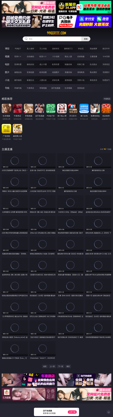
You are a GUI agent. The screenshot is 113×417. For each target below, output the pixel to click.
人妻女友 (43, 80)
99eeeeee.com (56, 33)
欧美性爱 (55, 64)
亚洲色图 (30, 72)
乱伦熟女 (93, 64)
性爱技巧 (106, 80)
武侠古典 (55, 80)
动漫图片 (55, 72)
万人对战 (43, 48)
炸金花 (81, 48)
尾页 (68, 366)
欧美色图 (43, 72)
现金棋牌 (93, 48)
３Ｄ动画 (55, 56)
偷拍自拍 (30, 64)
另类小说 (80, 80)
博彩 (7, 48)
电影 (7, 64)
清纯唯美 (80, 72)
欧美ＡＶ (43, 56)
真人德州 (30, 48)
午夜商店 (30, 88)
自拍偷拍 (30, 56)
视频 (7, 56)
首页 (44, 366)
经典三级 (80, 64)
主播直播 (93, 56)
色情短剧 (80, 88)
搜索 (86, 39)
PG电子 (18, 48)
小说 (7, 80)
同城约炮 (18, 88)
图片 (7, 72)
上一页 (52, 366)
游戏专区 (55, 48)
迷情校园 (68, 80)
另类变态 (106, 64)
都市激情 (18, 80)
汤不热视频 (55, 88)
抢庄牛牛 (106, 48)
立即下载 (72, 412)
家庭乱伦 (30, 80)
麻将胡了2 (68, 48)
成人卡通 (43, 64)
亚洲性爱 (18, 64)
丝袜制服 (80, 56)
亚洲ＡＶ (18, 56)
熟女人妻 (68, 56)
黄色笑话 (93, 80)
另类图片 (106, 72)
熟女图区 (93, 72)
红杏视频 (68, 88)
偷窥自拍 (18, 72)
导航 (7, 87)
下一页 (60, 366)
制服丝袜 (68, 64)
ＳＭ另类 (106, 56)
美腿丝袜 (68, 72)
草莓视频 (43, 88)
